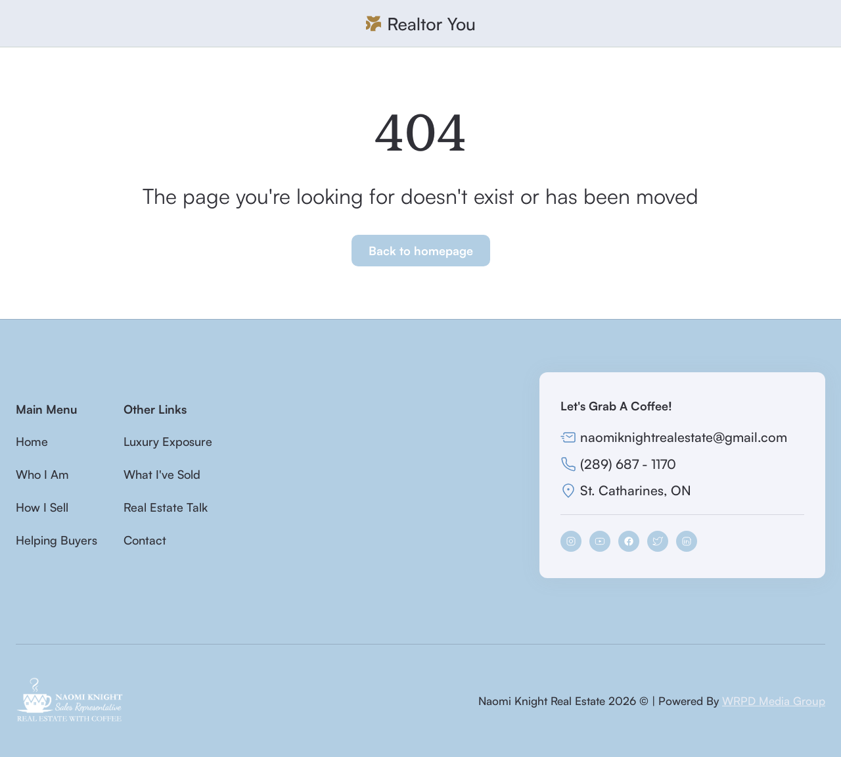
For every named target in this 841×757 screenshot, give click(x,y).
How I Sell (42, 507)
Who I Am (42, 474)
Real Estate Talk (166, 507)
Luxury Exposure (168, 441)
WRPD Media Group (773, 701)
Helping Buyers (56, 540)
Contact (145, 540)
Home (32, 441)
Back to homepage (421, 250)
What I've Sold (162, 474)
